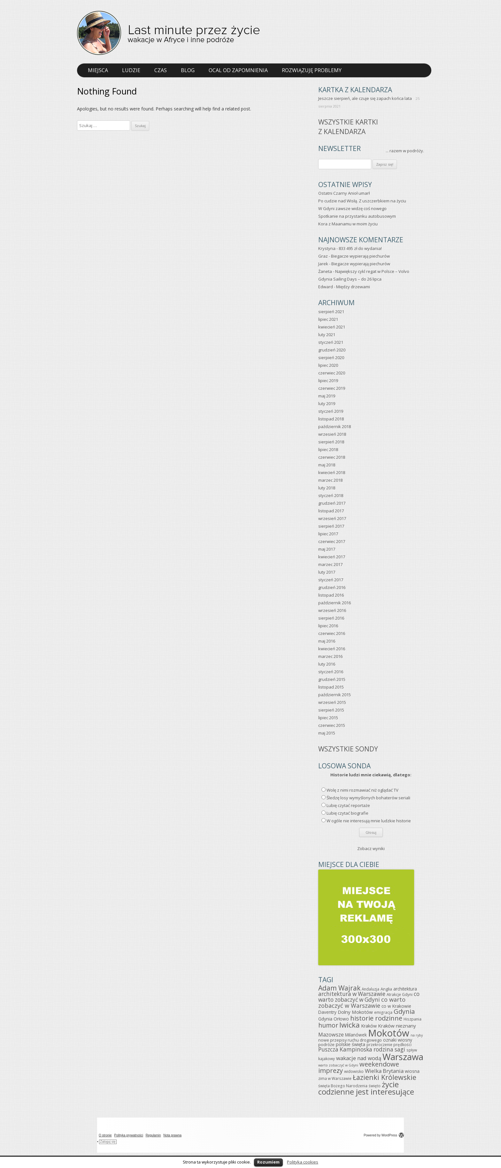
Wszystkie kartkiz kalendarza (348, 126)
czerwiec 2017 (331, 541)
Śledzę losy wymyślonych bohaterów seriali (368, 798)
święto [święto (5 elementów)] (375, 1085)
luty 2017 (326, 572)
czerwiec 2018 (331, 457)
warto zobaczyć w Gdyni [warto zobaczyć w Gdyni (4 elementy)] (338, 1065)
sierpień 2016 (331, 618)
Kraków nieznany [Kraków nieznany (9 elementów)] (397, 1025)
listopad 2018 (331, 419)
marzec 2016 (330, 656)
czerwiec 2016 (331, 633)
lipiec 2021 (328, 319)
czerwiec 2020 (331, 373)
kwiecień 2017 (331, 557)
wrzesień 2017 (332, 518)
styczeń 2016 (330, 671)
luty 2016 (326, 664)
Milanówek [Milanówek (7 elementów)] (356, 1035)
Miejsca (98, 70)
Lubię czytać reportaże (348, 805)
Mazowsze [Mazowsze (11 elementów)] (331, 1034)
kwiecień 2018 (331, 472)
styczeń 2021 (330, 342)
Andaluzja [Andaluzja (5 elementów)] (370, 988)
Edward (325, 287)
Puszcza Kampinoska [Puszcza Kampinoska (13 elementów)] (345, 1049)
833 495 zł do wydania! (360, 248)
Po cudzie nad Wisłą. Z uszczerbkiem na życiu (362, 201)
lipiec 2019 (328, 380)
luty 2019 (326, 403)
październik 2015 (334, 694)
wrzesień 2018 (332, 434)
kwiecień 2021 (331, 327)
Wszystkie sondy (348, 748)
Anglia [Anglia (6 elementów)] (386, 989)
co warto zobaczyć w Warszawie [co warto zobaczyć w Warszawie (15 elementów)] (361, 1002)
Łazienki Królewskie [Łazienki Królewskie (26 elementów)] (384, 1077)
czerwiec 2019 (331, 388)
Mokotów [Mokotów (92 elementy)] (388, 1033)
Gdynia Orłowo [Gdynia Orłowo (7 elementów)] (333, 1019)
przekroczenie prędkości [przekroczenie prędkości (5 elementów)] (389, 1044)
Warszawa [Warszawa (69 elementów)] (402, 1057)
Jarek (323, 264)
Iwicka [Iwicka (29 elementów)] (349, 1024)
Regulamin (153, 1135)
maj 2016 (326, 641)
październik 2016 (334, 603)
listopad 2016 (331, 595)
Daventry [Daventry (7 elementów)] (327, 1012)
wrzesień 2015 (332, 702)
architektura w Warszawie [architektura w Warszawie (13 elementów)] (351, 994)
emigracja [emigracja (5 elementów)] (383, 1012)
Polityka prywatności (128, 1135)
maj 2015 (326, 733)
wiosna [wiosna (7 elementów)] (412, 1071)
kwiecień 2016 (331, 649)
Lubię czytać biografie (347, 813)
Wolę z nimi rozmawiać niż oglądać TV (362, 790)
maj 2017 (326, 549)
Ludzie (131, 70)
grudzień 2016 (331, 587)
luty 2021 (326, 334)
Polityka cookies (302, 1162)
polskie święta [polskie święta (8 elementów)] (350, 1044)
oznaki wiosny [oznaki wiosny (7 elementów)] (397, 1040)
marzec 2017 (330, 564)
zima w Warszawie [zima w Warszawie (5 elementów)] (334, 1078)
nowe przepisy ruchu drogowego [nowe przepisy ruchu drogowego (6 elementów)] (350, 1040)
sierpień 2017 (331, 526)
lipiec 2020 (328, 365)
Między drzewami (353, 287)
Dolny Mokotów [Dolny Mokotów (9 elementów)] (355, 1012)
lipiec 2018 (328, 449)
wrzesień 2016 (332, 610)
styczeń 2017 (330, 580)
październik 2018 (334, 426)
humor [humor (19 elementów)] (328, 1025)
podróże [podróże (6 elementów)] (326, 1044)
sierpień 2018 (331, 442)
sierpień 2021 (331, 311)
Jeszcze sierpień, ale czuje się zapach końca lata (365, 98)
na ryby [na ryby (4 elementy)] (417, 1035)
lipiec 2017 (328, 534)
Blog (188, 70)
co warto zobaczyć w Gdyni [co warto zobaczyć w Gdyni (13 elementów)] (369, 996)
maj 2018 (326, 465)
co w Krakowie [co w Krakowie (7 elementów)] (396, 1006)
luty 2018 (326, 488)
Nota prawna (172, 1135)
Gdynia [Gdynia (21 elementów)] (404, 1011)
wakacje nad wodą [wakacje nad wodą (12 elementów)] (358, 1058)
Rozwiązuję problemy (312, 70)
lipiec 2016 (328, 626)
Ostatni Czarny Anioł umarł (344, 193)
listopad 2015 (331, 687)
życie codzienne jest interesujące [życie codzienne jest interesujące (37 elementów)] (366, 1088)
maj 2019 (326, 396)
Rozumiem (268, 1162)
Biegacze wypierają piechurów (360, 256)
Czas (160, 70)
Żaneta (325, 271)
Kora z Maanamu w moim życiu (348, 224)
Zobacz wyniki (371, 848)
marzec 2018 (330, 480)
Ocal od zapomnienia (238, 70)
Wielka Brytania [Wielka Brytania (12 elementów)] (384, 1070)
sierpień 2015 (331, 710)
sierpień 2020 (331, 357)
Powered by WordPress (384, 1135)
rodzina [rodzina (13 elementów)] (383, 1049)
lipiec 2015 (328, 717)
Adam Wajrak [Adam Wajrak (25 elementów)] (339, 987)
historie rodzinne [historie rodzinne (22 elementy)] (376, 1018)
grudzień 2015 (331, 679)
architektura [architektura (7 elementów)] (405, 989)
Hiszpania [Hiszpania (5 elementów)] (412, 1018)
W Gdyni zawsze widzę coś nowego (352, 208)
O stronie (105, 1135)
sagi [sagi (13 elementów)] (400, 1049)
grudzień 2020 (331, 350)
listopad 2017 (331, 511)
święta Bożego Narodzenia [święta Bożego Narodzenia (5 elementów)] (342, 1085)
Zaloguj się (107, 1141)
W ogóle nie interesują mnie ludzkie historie (369, 821)
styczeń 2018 (330, 495)
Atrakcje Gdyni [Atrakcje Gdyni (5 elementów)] (399, 994)
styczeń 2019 (330, 411)
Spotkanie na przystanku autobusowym (357, 216)
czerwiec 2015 (331, 725)
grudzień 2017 (331, 503)
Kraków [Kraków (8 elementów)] (369, 1026)
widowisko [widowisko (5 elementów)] (354, 1071)
